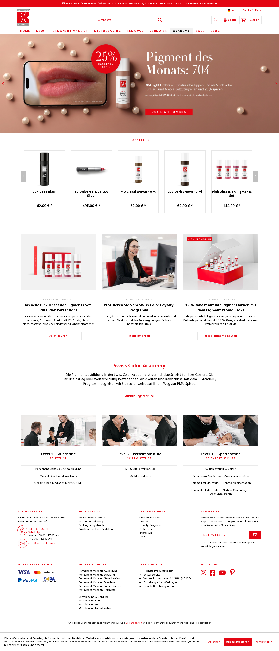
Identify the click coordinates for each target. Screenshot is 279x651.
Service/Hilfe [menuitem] (249, 10)
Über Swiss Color (150, 517)
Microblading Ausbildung (93, 597)
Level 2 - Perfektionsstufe (139, 454)
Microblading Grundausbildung (58, 476)
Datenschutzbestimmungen (235, 542)
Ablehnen (214, 642)
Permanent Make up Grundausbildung (58, 469)
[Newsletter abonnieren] (255, 535)
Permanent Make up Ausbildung (97, 571)
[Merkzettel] (215, 20)
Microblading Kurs (89, 600)
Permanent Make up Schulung (96, 574)
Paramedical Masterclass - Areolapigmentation (220, 476)
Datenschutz (147, 529)
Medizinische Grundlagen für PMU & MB (58, 483)
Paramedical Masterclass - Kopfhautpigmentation (221, 483)
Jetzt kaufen (58, 336)
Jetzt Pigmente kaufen (221, 336)
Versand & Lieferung (90, 521)
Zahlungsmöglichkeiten (92, 525)
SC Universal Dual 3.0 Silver (93, 194)
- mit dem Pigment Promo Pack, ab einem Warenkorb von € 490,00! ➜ (139, 3)
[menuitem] (130, 20)
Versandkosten (134, 623)
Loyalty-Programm (151, 525)
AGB (142, 536)
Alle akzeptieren (237, 642)
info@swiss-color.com (41, 543)
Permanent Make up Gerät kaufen (99, 578)
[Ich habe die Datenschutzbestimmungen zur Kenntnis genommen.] (202, 542)
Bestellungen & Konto (91, 517)
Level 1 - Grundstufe (58, 454)
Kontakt (144, 521)
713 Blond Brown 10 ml (140, 192)
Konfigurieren (263, 642)
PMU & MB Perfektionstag (139, 469)
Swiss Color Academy (139, 366)
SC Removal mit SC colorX (220, 469)
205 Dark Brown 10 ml (187, 192)
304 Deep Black (47, 192)
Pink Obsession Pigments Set (234, 194)
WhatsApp (34, 532)
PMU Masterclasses (139, 476)
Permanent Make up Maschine (96, 582)
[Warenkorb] (250, 20)
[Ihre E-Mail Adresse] (225, 535)
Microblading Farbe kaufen (94, 608)
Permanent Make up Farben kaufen (99, 586)
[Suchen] (160, 20)
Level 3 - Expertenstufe (221, 454)
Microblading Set (88, 604)
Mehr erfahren (139, 336)
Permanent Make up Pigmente (96, 590)
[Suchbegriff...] (130, 20)
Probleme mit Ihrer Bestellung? (97, 529)
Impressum (146, 532)
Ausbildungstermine (139, 396)
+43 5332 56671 (38, 529)
